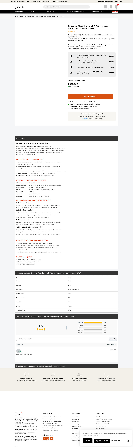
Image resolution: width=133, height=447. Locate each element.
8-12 (69, 292)
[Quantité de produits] (74, 91)
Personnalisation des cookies (103, 425)
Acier (69, 305)
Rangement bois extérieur (78, 435)
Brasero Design (75, 418)
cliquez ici (85, 113)
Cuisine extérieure (76, 425)
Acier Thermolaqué (73, 284)
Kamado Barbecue (76, 421)
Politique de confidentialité (103, 418)
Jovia (16, 16)
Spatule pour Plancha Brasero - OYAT (91, 67)
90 (69, 296)
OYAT (69, 279)
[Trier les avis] (111, 339)
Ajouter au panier (98, 91)
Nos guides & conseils (101, 411)
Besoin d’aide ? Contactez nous (104, 413)
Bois (69, 288)
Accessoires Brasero (77, 432)
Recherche (113, 333)
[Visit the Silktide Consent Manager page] (128, 441)
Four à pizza (75, 423)
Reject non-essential (102, 440)
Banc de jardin (75, 428)
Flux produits (99, 427)
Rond (69, 275)
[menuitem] (19, 11)
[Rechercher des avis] (62, 333)
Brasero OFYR (75, 413)
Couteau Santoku (76, 430)
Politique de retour (100, 420)
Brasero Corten (75, 416)
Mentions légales (100, 423)
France (70, 301)
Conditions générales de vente (103, 416)
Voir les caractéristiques (76, 80)
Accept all (87, 440)
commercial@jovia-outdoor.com (111, 1)
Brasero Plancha (24, 16)
